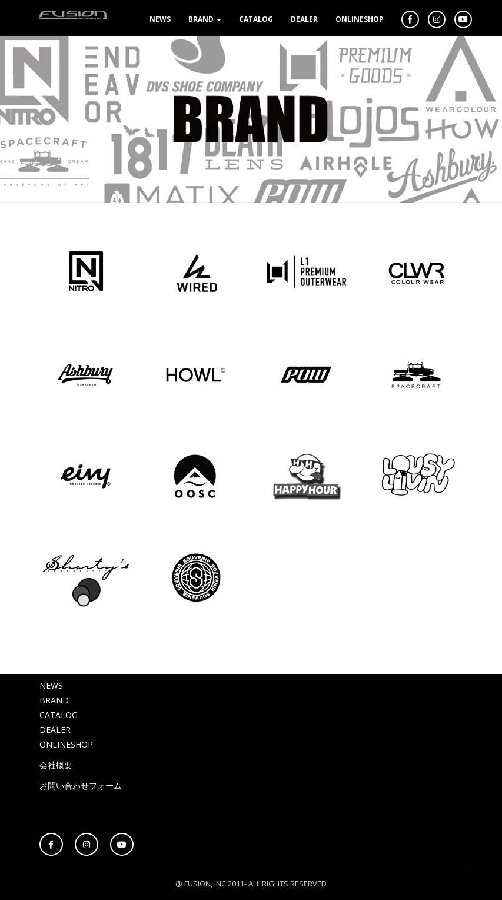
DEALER (304, 19)
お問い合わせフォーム (80, 785)
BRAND (204, 19)
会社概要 (55, 765)
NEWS (160, 19)
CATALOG (256, 19)
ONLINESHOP (359, 19)
